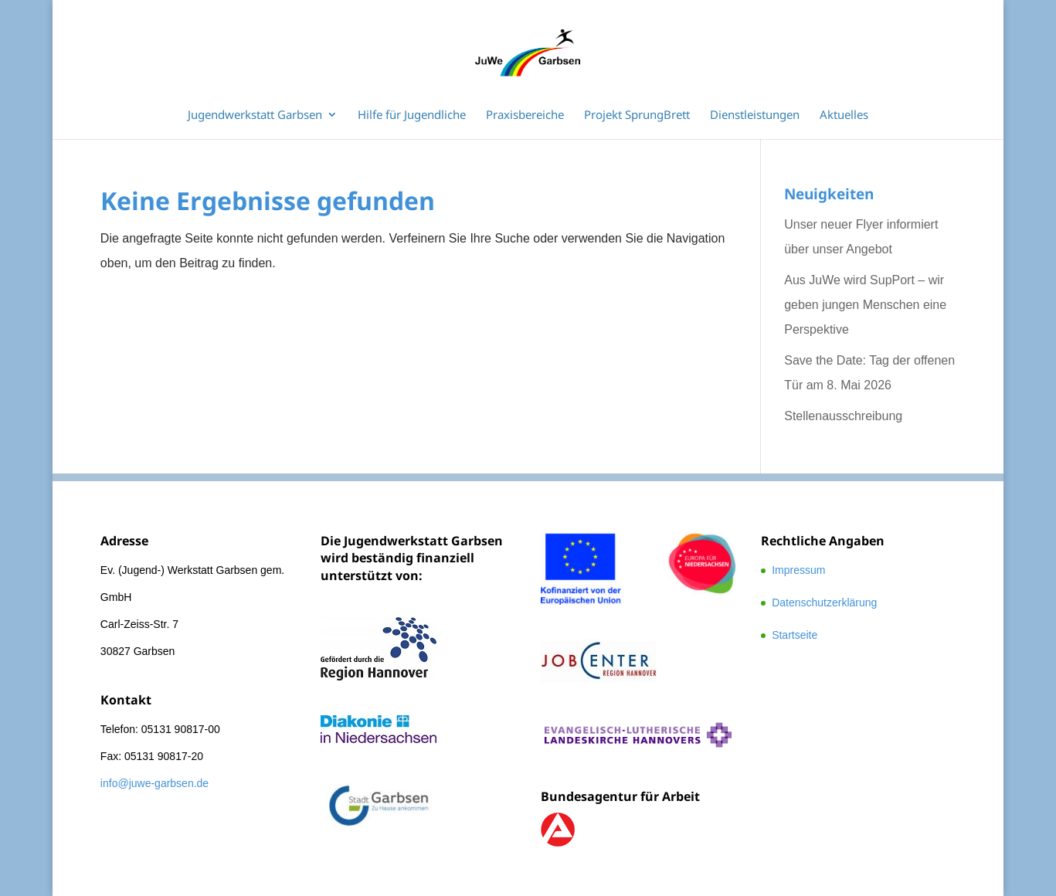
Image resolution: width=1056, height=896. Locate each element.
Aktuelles (844, 115)
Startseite (794, 635)
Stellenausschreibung (843, 416)
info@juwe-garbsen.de (154, 783)
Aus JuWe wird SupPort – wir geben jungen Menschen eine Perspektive (865, 304)
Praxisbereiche (525, 115)
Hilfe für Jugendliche (412, 115)
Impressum (798, 570)
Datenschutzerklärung (824, 602)
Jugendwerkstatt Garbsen (255, 115)
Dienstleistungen (755, 115)
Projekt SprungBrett (637, 115)
